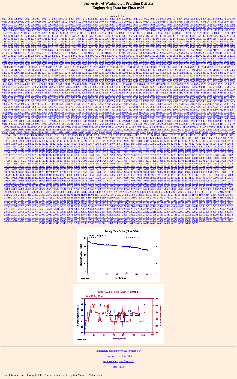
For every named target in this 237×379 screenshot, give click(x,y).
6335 (175, 87)
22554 (14, 209)
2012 (107, 50)
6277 (21, 87)
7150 (61, 98)
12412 (104, 141)
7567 (147, 104)
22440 (132, 206)
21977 (230, 200)
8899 (209, 121)
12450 (42, 143)
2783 (56, 55)
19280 (49, 177)
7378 (152, 101)
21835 (21, 200)
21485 (222, 194)
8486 (101, 121)
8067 (10, 112)
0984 (85, 30)
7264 (112, 101)
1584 (16, 44)
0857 (192, 27)
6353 (220, 87)
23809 (160, 220)
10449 (70, 129)
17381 (188, 160)
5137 (146, 67)
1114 (192, 30)
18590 (181, 169)
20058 (98, 183)
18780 (111, 172)
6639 (232, 89)
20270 (111, 186)
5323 (4, 78)
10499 (188, 129)
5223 (90, 72)
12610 (202, 146)
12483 (223, 143)
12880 (167, 158)
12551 (105, 146)
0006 (33, 18)
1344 (56, 38)
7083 (169, 95)
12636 (153, 149)
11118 (217, 135)
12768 (153, 155)
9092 (33, 123)
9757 (165, 126)
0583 (90, 24)
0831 (95, 27)
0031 (141, 18)
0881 (16, 30)
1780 (21, 50)
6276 (16, 87)
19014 (49, 175)
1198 (227, 33)
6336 (180, 87)
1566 (147, 41)
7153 (78, 98)
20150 (14, 186)
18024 (28, 166)
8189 (61, 115)
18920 (7, 175)
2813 (158, 55)
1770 (220, 47)
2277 (186, 53)
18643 (223, 169)
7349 (129, 101)
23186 (174, 214)
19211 (21, 177)
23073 (105, 214)
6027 (39, 84)
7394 (181, 101)
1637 (147, 44)
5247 (226, 72)
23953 (70, 223)
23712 (77, 220)
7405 (203, 101)
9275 (124, 123)
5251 (16, 75)
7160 (118, 98)
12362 (56, 138)
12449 (35, 143)
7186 (186, 98)
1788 (67, 50)
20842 (84, 192)
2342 (226, 53)
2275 (175, 53)
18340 (28, 169)
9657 (80, 126)
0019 (95, 18)
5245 (215, 72)
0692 (10, 27)
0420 (124, 21)
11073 (232, 132)
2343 (232, 53)
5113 (21, 67)
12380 (174, 138)
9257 (90, 123)
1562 (124, 41)
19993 (21, 183)
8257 (33, 118)
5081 (90, 64)
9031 (16, 123)
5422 (67, 81)
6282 (50, 87)
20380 (216, 186)
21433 (167, 194)
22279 (63, 206)
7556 (112, 104)
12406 (63, 141)
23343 (14, 217)
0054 (203, 18)
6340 (203, 87)
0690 (232, 24)
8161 (175, 112)
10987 (19, 132)
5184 (141, 70)
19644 (77, 180)
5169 (56, 70)
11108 (177, 135)
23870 (209, 220)
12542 (70, 146)
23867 (202, 220)
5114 (27, 67)
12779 (209, 155)
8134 (112, 112)
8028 (198, 109)
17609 (111, 163)
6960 (50, 95)
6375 (44, 89)
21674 (118, 197)
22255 (21, 206)
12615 (7, 149)
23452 (98, 217)
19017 (56, 175)
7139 (38, 98)
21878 (98, 200)
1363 (107, 38)
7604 (39, 106)
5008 (175, 58)
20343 (174, 186)
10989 (33, 132)
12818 (70, 158)
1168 (177, 33)
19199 (14, 177)
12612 (216, 146)
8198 (95, 115)
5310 (175, 75)
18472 (132, 169)
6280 (39, 87)
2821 (203, 55)
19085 (139, 175)
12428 (188, 141)
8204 (124, 115)
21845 (49, 200)
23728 (84, 220)
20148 (7, 186)
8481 (78, 121)
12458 (98, 143)
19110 (167, 175)
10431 (230, 126)
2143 (112, 50)
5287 (90, 75)
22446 (139, 206)
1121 (231, 30)
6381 (50, 89)
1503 (203, 38)
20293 (139, 186)
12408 (77, 141)
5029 (56, 61)
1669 (169, 44)
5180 (118, 70)
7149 (55, 98)
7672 (215, 106)
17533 (63, 163)
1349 (84, 38)
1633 (129, 44)
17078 (28, 160)
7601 (27, 106)
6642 (16, 92)
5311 (181, 75)
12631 (118, 149)
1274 (84, 36)
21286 (63, 194)
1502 (198, 38)
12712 (160, 152)
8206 (135, 115)
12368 (97, 138)
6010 (203, 81)
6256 (4, 87)
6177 (152, 84)
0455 (169, 21)
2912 (232, 55)
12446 (14, 143)
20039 (56, 183)
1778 (10, 50)
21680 (132, 197)
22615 (63, 209)
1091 (164, 30)
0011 (56, 18)
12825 (118, 158)
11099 (116, 135)
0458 (186, 21)
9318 (226, 123)
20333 (160, 186)
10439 (42, 129)
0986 (90, 30)
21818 (222, 197)
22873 (132, 211)
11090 (61, 135)
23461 (111, 217)
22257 (28, 206)
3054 (39, 58)
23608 (35, 220)
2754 (39, 55)
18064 (63, 166)
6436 (118, 89)
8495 (112, 121)
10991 (46, 132)
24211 (105, 223)
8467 (39, 121)
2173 (44, 53)
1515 (21, 41)
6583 (169, 89)
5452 (164, 81)
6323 (152, 87)
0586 (95, 24)
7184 (175, 98)
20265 (105, 186)
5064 (232, 61)
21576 (84, 197)
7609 (61, 106)
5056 (192, 61)
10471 (132, 129)
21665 (105, 197)
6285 (67, 87)
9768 (216, 126)
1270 (61, 36)
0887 (33, 30)
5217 (61, 72)
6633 (203, 89)
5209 (16, 72)
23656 (56, 220)
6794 (124, 92)
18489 (139, 169)
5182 (129, 70)
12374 (139, 138)
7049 (95, 95)
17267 (111, 160)
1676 (203, 44)
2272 (158, 53)
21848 (56, 200)
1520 (50, 41)
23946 (63, 223)
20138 (222, 183)
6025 (27, 84)
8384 (141, 118)
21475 (209, 194)
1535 (101, 41)
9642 (46, 126)
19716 (105, 180)
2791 (101, 55)
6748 (55, 92)
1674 (198, 44)
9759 (176, 126)
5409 (226, 78)
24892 (188, 223)
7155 (90, 98)
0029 (129, 18)
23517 (181, 217)
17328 (153, 160)
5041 (124, 61)
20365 (202, 186)
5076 (61, 64)
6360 (27, 89)
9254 (78, 123)
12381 (181, 138)
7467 (33, 104)
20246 (91, 186)
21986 (14, 203)
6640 (4, 92)
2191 (124, 53)
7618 (101, 106)
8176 (10, 115)
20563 (98, 189)
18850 (181, 172)
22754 (230, 209)
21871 (84, 200)
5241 (192, 72)
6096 (78, 84)
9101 (61, 123)
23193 (181, 214)
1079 (130, 30)
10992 (53, 132)
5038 (107, 61)
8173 (226, 112)
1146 (54, 33)
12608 (188, 146)
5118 (44, 67)
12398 (28, 141)
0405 (90, 21)
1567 (152, 41)
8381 (124, 118)
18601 (195, 169)
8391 (158, 118)
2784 (61, 55)
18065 (70, 166)
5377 (101, 78)
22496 (188, 206)
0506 (220, 21)
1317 (175, 36)
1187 (210, 33)
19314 (77, 177)
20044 (77, 183)
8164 (192, 112)
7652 (163, 106)
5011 (192, 58)
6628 (175, 89)
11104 (150, 135)
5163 (21, 70)
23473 (118, 217)
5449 (147, 81)
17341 (167, 160)
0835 (118, 27)
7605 (44, 106)
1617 (61, 44)
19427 (181, 177)
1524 (73, 41)
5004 (152, 58)
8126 (90, 112)
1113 (187, 30)
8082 (27, 112)
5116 (38, 67)
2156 (186, 50)
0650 (198, 24)
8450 (10, 121)
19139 (195, 175)
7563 (135, 104)
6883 (180, 92)
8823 (180, 121)
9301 (169, 123)
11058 (198, 132)
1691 (44, 47)
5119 (49, 67)
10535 (195, 129)
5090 (141, 64)
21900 (139, 200)
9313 (215, 123)
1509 (220, 38)
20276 (125, 186)
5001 (135, 58)
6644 (27, 92)
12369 (104, 138)
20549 (84, 189)
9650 (63, 126)
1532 (90, 41)
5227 (112, 72)
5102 (198, 64)
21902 (146, 200)
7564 (141, 104)
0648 (186, 24)
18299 (209, 166)
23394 (49, 217)
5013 (203, 58)
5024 (27, 61)
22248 (14, 206)
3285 (101, 58)
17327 (146, 160)
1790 (78, 50)
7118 (21, 98)
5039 (112, 61)
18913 (230, 172)
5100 (186, 64)
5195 (198, 70)
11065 (218, 132)
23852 (181, 220)
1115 (198, 30)
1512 (4, 41)
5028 (50, 61)
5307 (158, 75)
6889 (209, 92)
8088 (44, 112)
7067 (118, 95)
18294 (202, 166)
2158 (198, 50)
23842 (167, 220)
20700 (35, 192)
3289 (124, 58)
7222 (39, 101)
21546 (70, 197)
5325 (16, 78)
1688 (33, 47)
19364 (132, 177)
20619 (181, 189)
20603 (160, 189)
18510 (146, 169)
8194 (78, 115)
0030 (135, 18)
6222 (186, 84)
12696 (105, 152)
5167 (44, 70)
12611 (209, 146)
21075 (202, 192)
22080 (77, 203)
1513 (10, 41)
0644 (169, 24)
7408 (209, 101)
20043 (70, 183)
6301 (90, 87)
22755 (7, 211)
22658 (98, 209)
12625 (77, 149)
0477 (198, 21)
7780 (39, 109)
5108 (232, 64)
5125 (84, 67)
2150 (152, 50)
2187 (101, 53)
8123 (78, 112)
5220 (72, 72)
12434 (222, 141)
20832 (70, 192)
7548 (90, 104)
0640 (146, 24)
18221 (167, 166)
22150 (125, 203)
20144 (229, 183)
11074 (6, 135)
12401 (42, 141)
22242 (229, 203)
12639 (174, 149)
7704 (27, 109)
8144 (141, 112)
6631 (192, 89)
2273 (164, 53)
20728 (56, 192)
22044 (42, 203)
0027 (118, 18)
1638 (152, 44)
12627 (91, 149)
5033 (78, 61)
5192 (181, 70)
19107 (160, 175)
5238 (175, 72)
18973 (28, 175)
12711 (153, 152)
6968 (67, 95)
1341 (44, 38)
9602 (12, 126)
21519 (42, 197)
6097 (84, 84)
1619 (73, 44)
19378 (139, 177)
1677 (209, 44)
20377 (209, 186)
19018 (63, 175)
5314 (186, 75)
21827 (7, 200)
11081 (20, 135)
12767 (146, 155)
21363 (118, 194)
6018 (220, 81)
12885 (202, 158)
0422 (135, 21)
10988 (26, 132)
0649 (192, 24)
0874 (215, 27)
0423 (141, 21)
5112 (16, 67)
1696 (73, 47)
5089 (135, 64)
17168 (63, 160)
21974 (223, 200)
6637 (220, 89)
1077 (119, 30)
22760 (21, 211)
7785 (44, 109)
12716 (174, 152)
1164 (154, 33)
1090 (159, 30)
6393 (78, 89)
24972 (195, 223)
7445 (16, 104)
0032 (146, 18)
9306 (198, 123)
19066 (111, 175)
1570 (169, 41)
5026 (39, 61)
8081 (21, 112)
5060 (209, 61)
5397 (186, 78)
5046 (141, 61)
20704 (42, 192)
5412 (10, 81)
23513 (174, 217)
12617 (21, 149)
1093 (176, 30)
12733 (14, 155)
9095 (44, 123)
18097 (105, 166)
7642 (141, 106)
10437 (35, 129)
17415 (209, 160)
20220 (63, 186)
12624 (70, 149)
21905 (153, 200)
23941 (42, 223)
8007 (169, 109)
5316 (198, 75)
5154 (203, 67)
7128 (27, 98)
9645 (51, 126)
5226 (107, 72)
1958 (101, 50)
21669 (111, 197)
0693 (16, 27)
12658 (77, 152)
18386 (70, 169)
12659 (84, 152)
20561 (91, 189)
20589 (132, 189)
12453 (63, 143)
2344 (4, 55)
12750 (91, 155)
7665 (192, 106)
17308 (132, 160)
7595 (226, 104)
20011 (49, 183)
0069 (56, 21)
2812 (152, 55)
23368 (35, 217)
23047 (42, 214)
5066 (10, 64)
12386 (215, 138)
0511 (16, 24)
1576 (203, 41)
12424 (174, 141)
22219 (209, 203)
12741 (42, 155)
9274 (118, 123)
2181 (84, 53)
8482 (84, 121)
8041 (209, 109)
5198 (215, 70)
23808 (153, 220)
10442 (49, 129)
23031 (28, 214)
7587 (203, 104)
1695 (67, 47)
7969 (147, 109)
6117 (129, 84)
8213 (175, 115)
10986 (12, 132)
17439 (14, 163)
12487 (14, 146)
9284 (129, 123)
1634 (135, 44)
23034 (35, 214)
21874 (91, 200)
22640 (77, 209)
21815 (216, 197)
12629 (105, 149)
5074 (50, 64)
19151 (209, 175)
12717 (181, 152)
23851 (174, 220)
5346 (90, 78)
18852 (188, 172)
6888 (203, 92)
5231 (135, 72)
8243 (232, 115)
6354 (226, 87)
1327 (220, 36)
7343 (118, 101)
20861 (91, 192)
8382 (129, 118)
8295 (61, 118)
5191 (175, 70)
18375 (63, 169)
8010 (181, 109)
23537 (202, 217)
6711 (33, 92)
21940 (188, 200)
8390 (152, 118)
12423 (167, 141)
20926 (126, 192)
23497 (160, 217)
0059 (232, 18)
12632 (125, 149)
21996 (21, 203)
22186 (167, 203)
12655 (56, 152)
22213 (195, 203)
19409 (167, 177)
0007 (39, 18)
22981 (230, 211)
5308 (164, 75)
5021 (16, 61)
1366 (124, 38)
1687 (27, 47)
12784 (14, 158)
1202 (16, 36)
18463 (125, 169)
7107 (10, 98)
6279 (33, 87)
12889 (223, 158)
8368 (84, 118)
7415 (220, 101)
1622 (84, 44)
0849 (152, 27)
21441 (181, 194)
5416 (33, 81)
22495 (181, 206)
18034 (42, 166)
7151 (67, 98)
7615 (95, 106)
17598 (105, 163)
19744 (125, 180)
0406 (95, 21)
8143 (135, 112)
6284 (61, 87)
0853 (169, 27)
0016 (84, 18)
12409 (84, 141)
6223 (192, 84)
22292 (77, 206)
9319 (232, 123)
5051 (169, 61)
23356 (21, 217)
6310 (141, 87)
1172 (199, 33)
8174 (232, 112)
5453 (169, 81)
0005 (27, 18)
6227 (214, 84)
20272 (118, 186)
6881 (169, 92)
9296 (158, 123)
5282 (67, 75)
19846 (174, 180)
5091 (147, 64)
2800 (147, 55)
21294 (77, 194)
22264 (35, 206)
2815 (169, 55)
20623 (195, 189)
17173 (70, 160)
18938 (21, 175)
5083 (101, 64)
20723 (49, 192)
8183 (39, 115)
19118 (174, 175)
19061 (91, 175)
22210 (188, 203)
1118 (214, 30)
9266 (112, 123)
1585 (21, 44)
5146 (197, 67)
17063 (14, 160)
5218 (67, 72)
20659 (7, 192)
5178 (107, 70)
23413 (63, 217)
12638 (167, 149)
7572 (164, 104)
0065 (33, 21)
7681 (226, 106)
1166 (166, 33)
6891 (215, 92)
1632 (124, 44)
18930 (14, 175)
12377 (153, 138)
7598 (10, 106)
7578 (181, 104)
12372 (125, 138)
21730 (146, 197)
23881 (216, 220)
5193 (186, 70)
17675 (132, 163)
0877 (232, 27)
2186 (95, 53)
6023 (16, 84)
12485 (7, 146)
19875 (188, 180)
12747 (70, 155)
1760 (164, 47)
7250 (50, 101)
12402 (49, 141)
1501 (192, 38)
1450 (158, 38)
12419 (146, 141)
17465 (21, 163)
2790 (95, 55)
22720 (153, 209)
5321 (226, 75)
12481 (209, 143)
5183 (135, 70)
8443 (226, 118)
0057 (220, 18)
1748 (95, 47)
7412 (215, 101)
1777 (4, 50)
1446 (141, 38)
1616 (56, 44)
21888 (118, 200)
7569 (158, 104)
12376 (146, 138)
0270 (67, 21)
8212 (169, 115)
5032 (73, 61)
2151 (158, 50)
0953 (68, 30)
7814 (61, 109)
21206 (21, 194)
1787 (61, 50)
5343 (78, 78)
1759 (158, 47)
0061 (10, 21)
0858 (198, 27)
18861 (195, 172)
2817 (181, 55)
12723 (195, 152)
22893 (139, 211)
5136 (140, 67)
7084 (175, 95)
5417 (39, 81)
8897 (198, 121)
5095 (169, 64)
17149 (49, 160)
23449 (91, 217)
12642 (195, 149)
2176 (61, 53)
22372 (98, 206)
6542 (164, 89)
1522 (61, 41)
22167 (139, 203)
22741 (202, 209)
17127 (42, 160)
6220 (180, 84)
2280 (203, 53)
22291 (70, 206)
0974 (73, 30)
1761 (169, 47)
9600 (6, 126)
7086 (186, 95)
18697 (35, 172)
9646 (57, 126)
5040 (118, 61)
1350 (90, 38)
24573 (153, 223)
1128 (37, 33)
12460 (111, 143)
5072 (39, 64)
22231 (216, 203)
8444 (232, 118)
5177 (101, 70)
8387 (147, 118)
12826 (125, 158)
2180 (78, 53)
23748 (97, 220)
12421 (160, 141)
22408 (111, 206)
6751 (72, 92)
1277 (101, 36)
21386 (139, 194)
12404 (56, 141)
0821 (50, 27)
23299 (216, 214)
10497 (181, 129)
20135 (202, 183)
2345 (10, 55)
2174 (50, 53)
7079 (147, 95)
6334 (169, 87)
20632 (216, 189)
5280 (56, 75)
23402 (56, 217)
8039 (203, 109)
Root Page (118, 366)
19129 (188, 175)
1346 (67, 38)
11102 (136, 135)
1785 (50, 50)
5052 (175, 61)
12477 (181, 143)
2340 (215, 53)
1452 (169, 38)
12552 (111, 146)
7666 (198, 106)
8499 (129, 121)
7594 (220, 104)
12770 (167, 155)
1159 (126, 33)
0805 (27, 27)
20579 (118, 189)
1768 (209, 47)
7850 (95, 109)
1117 (209, 30)
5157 (220, 67)
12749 (84, 155)
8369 (90, 118)
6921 (27, 95)
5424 (78, 81)
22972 (216, 211)
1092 (170, 30)
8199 (101, 115)
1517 (33, 41)
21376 (125, 194)
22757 (14, 211)
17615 (118, 163)
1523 (67, 41)
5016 (220, 58)
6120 (141, 84)
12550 (98, 146)
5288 (95, 75)
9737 (125, 126)
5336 (73, 78)
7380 (158, 101)
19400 (153, 177)
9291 (141, 123)
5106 (220, 64)
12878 (153, 158)
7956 (135, 109)
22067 (70, 203)
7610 (67, 106)
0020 (101, 18)
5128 (101, 67)
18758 (84, 172)
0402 (78, 21)
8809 (169, 121)
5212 (33, 72)
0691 (4, 27)
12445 (7, 143)
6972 (78, 95)
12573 (132, 146)
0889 (45, 30)
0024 (107, 18)
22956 (188, 211)
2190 (118, 53)
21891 (132, 200)
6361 (33, 89)
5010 (186, 58)
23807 (146, 220)
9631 (23, 126)
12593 (153, 146)
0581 (78, 24)
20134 (195, 183)
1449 (152, 38)
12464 (132, 143)
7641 (135, 106)
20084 (125, 183)
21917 (167, 200)
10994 (60, 132)
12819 (77, 158)
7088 (192, 95)
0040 (175, 18)
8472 (50, 121)
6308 (129, 87)
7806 (56, 109)
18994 (35, 175)
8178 (16, 115)
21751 (153, 197)
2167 (10, 53)
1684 (10, 47)
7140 (44, 98)
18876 (216, 172)
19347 (111, 177)
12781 (223, 155)
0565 (38, 24)
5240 (186, 72)
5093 (158, 64)
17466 (28, 163)
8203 (118, 115)
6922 (33, 95)
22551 (7, 209)
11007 (109, 132)
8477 (67, 121)
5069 (27, 64)
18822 (160, 172)
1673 (192, 44)
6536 (152, 89)
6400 (101, 89)
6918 (10, 95)
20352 (181, 186)
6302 (95, 87)
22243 (7, 206)
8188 (56, 115)
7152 (72, 98)
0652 (209, 24)
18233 (174, 166)
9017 (232, 121)
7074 (129, 95)
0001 (4, 18)
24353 (118, 223)
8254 (27, 118)
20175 (35, 186)
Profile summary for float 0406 (118, 361)
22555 (21, 209)
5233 (146, 72)
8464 (33, 121)
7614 (90, 106)
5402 (215, 78)
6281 (44, 87)
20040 (63, 183)
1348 (78, 38)
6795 (129, 92)
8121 (72, 112)
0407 (101, 21)
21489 (7, 197)
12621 (49, 149)
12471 (146, 143)
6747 (50, 92)
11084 (34, 135)
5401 (209, 78)
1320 (186, 36)
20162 (21, 186)
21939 (181, 200)
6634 (209, 89)
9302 (175, 123)
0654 (215, 24)
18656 (7, 172)
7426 (4, 104)
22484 (174, 206)
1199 (233, 33)
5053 (181, 61)
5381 (118, 78)
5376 (95, 78)
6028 (44, 84)
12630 (111, 149)
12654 (49, 152)
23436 (84, 217)
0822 (56, 27)
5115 (33, 67)
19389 (146, 177)
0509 (4, 24)
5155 (209, 67)
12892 (230, 158)
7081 (158, 95)
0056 (215, 18)
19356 (118, 177)
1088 (147, 30)
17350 (174, 160)
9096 (50, 123)
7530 (61, 104)
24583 (160, 223)
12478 (188, 143)
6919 (16, 95)
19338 (97, 177)
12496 (35, 146)
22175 (153, 203)
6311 (146, 87)
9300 (164, 123)
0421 (129, 21)
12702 (125, 152)
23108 (139, 214)
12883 (188, 158)
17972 (230, 163)
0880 (11, 30)
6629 (181, 89)
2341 (220, 53)
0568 (55, 24)
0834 (112, 27)
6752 (78, 92)
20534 (63, 189)
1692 (50, 47)
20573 (111, 189)
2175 (56, 53)
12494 (28, 146)
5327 (27, 78)
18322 (14, 169)
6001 (181, 81)
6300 (84, 87)
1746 (84, 47)
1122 (3, 33)
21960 (202, 200)
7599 (16, 106)
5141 (169, 67)
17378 (181, 160)
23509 (167, 217)
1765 (192, 47)
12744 (56, 155)
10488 (153, 129)
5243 (203, 72)
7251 (56, 101)
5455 (175, 81)
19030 (70, 175)
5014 (209, 58)
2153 (169, 50)
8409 (209, 118)
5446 (129, 81)
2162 (215, 50)
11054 (177, 132)
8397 (186, 118)
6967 (61, 95)
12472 (153, 143)
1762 (175, 47)
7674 (220, 106)
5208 (10, 72)
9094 (39, 123)
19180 (229, 175)
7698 (10, 109)
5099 (181, 64)
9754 (154, 126)
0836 (124, 27)
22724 (167, 209)
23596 (14, 220)
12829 (146, 158)
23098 (125, 214)
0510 (10, 24)
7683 (232, 106)
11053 (170, 132)
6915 (226, 92)
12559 (125, 146)
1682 (232, 44)
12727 (216, 152)
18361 (42, 169)
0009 (44, 18)
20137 (216, 183)
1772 (226, 47)
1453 (175, 38)
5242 (198, 72)
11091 (68, 135)
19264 (42, 177)
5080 (84, 64)
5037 (101, 61)
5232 (141, 72)
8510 (141, 121)
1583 (10, 44)
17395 (202, 160)
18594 (188, 169)
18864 (209, 172)
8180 (27, 115)
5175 (90, 70)
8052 (220, 109)
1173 (205, 33)
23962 (77, 223)
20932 (132, 192)
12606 (174, 146)
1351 (95, 38)
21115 (216, 192)
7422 (226, 101)
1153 (93, 33)
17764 (160, 163)
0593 (118, 24)
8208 (147, 115)
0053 (198, 18)
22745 (216, 209)
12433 (216, 141)
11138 (14, 138)
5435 (112, 81)
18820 (146, 172)
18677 (21, 172)
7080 (152, 95)
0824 (67, 27)
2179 (73, 53)
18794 (118, 172)
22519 (216, 206)
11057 (191, 132)
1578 (215, 41)
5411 (4, 81)
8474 (56, 121)
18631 (216, 169)
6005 (192, 81)
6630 (186, 89)
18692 (28, 172)
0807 (33, 27)
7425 (232, 101)
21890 (125, 200)
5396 (181, 78)
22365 (91, 206)
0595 (129, 24)
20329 (153, 186)
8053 (226, 109)
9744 (131, 126)
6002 (186, 81)
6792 (112, 92)
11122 (230, 135)
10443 (56, 129)
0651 (203, 24)
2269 (141, 53)
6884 (186, 92)
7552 (101, 104)
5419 (50, 81)
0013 (67, 18)
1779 (16, 50)
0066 (39, 21)
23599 (28, 220)
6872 (141, 92)
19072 (125, 175)
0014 (72, 18)
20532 (56, 189)
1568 (158, 41)
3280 (73, 58)
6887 (198, 92)
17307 (125, 160)
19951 (216, 180)
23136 (153, 214)
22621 (70, 209)
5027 (44, 61)
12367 (90, 138)
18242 (181, 166)
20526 (35, 189)
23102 (132, 214)
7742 (33, 109)
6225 (203, 84)
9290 (135, 123)
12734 (21, 155)
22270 (42, 206)
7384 (169, 101)
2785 (67, 55)
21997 (28, 203)
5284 (78, 75)
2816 (175, 55)
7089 (198, 95)
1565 (141, 41)
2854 (215, 55)
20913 (112, 192)
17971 (223, 163)
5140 (163, 67)
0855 (181, 27)
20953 (139, 192)
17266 (105, 160)
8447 (4, 121)
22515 (209, 206)
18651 (230, 169)
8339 (78, 118)
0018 (90, 18)
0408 (107, 21)
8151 (163, 112)
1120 (225, 30)
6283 (56, 87)
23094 (118, 214)
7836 (73, 109)
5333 (61, 78)
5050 (164, 61)
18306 (216, 166)
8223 (209, 115)
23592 (7, 220)
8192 (67, 115)
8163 (186, 112)
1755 (135, 47)
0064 (27, 21)
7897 (112, 109)
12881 (174, 158)
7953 (129, 109)
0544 (21, 24)
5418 (44, 81)
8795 (163, 121)
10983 (223, 129)
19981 (14, 183)
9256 (84, 123)
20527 (42, 189)
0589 (101, 24)
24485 (132, 223)
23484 (139, 217)
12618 (28, 149)
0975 (79, 30)
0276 (72, 21)
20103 (146, 183)
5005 (158, 58)
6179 (158, 84)
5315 (192, 75)
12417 (132, 141)
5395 (175, 78)
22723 (160, 209)
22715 (146, 209)
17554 (91, 163)
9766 (210, 126)
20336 (167, 186)
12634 (139, 149)
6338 (192, 87)
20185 (42, 186)
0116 (61, 21)
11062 (205, 132)
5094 (164, 64)
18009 (7, 166)
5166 (39, 70)
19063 (98, 175)
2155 (181, 50)
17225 (91, 160)
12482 (216, 143)
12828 (139, 158)
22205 (181, 203)
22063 (63, 203)
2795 (118, 55)
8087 (39, 112)
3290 (129, 58)
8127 (95, 112)
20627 (202, 189)
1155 (104, 33)
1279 (112, 36)
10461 (105, 129)
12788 (42, 158)
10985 (5, 132)
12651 (28, 152)
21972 (216, 200)
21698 (139, 197)
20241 (84, 186)
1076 (113, 30)
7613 (84, 106)
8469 (44, 121)
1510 (226, 38)
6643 (21, 92)
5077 (67, 64)
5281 (61, 75)
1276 (95, 36)
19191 (7, 177)
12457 (91, 143)
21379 (132, 194)
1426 (135, 38)
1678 (215, 44)
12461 (118, 143)
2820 (198, 55)
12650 (21, 152)
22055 (49, 203)
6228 (220, 84)
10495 (174, 129)
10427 (223, 126)
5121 (61, 67)
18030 (35, 166)
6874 (152, 92)
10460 (98, 129)
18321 (7, 169)
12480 (202, 143)
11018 (143, 132)
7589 (209, 104)
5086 (118, 64)
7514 (50, 104)
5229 (124, 72)
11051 (164, 132)
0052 (192, 18)
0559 (27, 24)
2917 (27, 58)
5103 (203, 64)
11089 (54, 135)
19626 (63, 180)
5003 (147, 58)
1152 (87, 33)
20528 (49, 189)
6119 (135, 84)
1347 (73, 38)
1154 (98, 33)
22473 (153, 206)
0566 (44, 24)
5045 (135, 61)
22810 (77, 211)
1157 (115, 33)
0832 (101, 27)
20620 (188, 189)
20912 (105, 192)
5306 (152, 75)
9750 (142, 126)
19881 (202, 180)
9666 (103, 126)
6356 (4, 89)
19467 (209, 177)
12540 (56, 146)
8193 (73, 115)
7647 (146, 106)
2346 (16, 55)
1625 (101, 44)
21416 (153, 194)
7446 (21, 104)
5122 (66, 67)
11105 (157, 135)
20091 (132, 183)
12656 (63, 152)
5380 (112, 78)
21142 (7, 194)
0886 (28, 30)
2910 (220, 55)
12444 (229, 141)
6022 (10, 84)
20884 (98, 192)
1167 (171, 33)
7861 (107, 109)
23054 (63, 214)
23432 (77, 217)
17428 (223, 160)
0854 (175, 27)
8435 (220, 118)
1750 (107, 47)
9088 (21, 123)
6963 (56, 95)
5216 (55, 72)
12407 (70, 141)
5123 (72, 67)
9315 (220, 123)
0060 (4, 21)
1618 (67, 44)
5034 (84, 61)
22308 (84, 206)
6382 (56, 89)
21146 (14, 194)
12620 (42, 149)
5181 (124, 70)
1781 (27, 50)
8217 (198, 115)
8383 (135, 118)
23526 (188, 217)
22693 (125, 209)
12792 (63, 158)
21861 (70, 200)
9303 (181, 123)
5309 (169, 75)
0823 (61, 27)
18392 (84, 169)
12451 (49, 143)
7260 (90, 101)
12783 (7, 158)
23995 (98, 223)
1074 (102, 30)
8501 (135, 121)
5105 (215, 64)
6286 (73, 87)
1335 (10, 38)
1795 (95, 50)
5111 (10, 67)
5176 (95, 70)
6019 (226, 81)
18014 (21, 166)
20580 (125, 189)
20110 (167, 183)
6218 (169, 84)
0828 (78, 27)
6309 (135, 87)
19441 (188, 177)
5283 (73, 75)
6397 (95, 89)
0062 (16, 21)
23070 (91, 214)
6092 (56, 84)
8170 (215, 112)
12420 (153, 141)
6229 (226, 84)
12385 (208, 138)
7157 (101, 98)
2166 (4, 53)
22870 (125, 211)
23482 (132, 217)
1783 (39, 50)
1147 (59, 33)
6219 (175, 84)
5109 (5, 67)
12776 (195, 155)
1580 (226, 41)
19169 (216, 175)
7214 (4, 101)
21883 (111, 200)
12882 (181, 158)
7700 (21, 109)
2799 (141, 55)
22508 (202, 206)
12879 (160, 158)
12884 (195, 158)
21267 (42, 194)
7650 (158, 106)
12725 (209, 152)
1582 (4, 44)
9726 (120, 126)
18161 (146, 166)
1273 (78, 36)
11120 (224, 135)
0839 (135, 27)
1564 (135, 41)
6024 (22, 84)
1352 (101, 38)
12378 (160, 138)
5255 (33, 75)
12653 (42, 152)
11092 (75, 135)
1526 (84, 41)
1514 (16, 41)
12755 (118, 155)
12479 (195, 143)
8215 (186, 115)
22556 (28, 209)
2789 (90, 55)
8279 (44, 118)
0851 (158, 27)
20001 (35, 183)
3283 (90, 58)
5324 (10, 78)
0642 (158, 24)
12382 (188, 138)
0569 (61, 24)
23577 (230, 217)
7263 (107, 101)
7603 (33, 106)
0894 (56, 30)
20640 (223, 189)
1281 (124, 36)
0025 (112, 18)
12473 (160, 143)
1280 (118, 36)
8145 (146, 112)
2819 (192, 55)
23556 (216, 217)
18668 (14, 172)
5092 (152, 64)
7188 (198, 98)
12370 (111, 138)
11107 (170, 135)
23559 (223, 217)
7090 (203, 95)
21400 (146, 194)
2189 (112, 53)
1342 (50, 38)
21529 (56, 197)
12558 (118, 146)
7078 (141, 95)
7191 (215, 98)
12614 (229, 146)
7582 (186, 104)
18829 (174, 172)
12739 (35, 155)
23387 (42, 217)
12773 (174, 155)
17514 (56, 163)
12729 (229, 152)
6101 (101, 84)
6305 (112, 87)
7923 (118, 109)
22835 (98, 211)
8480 (73, 121)
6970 (73, 95)
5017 (226, 58)
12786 (28, 158)
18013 (14, 166)
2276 (181, 53)
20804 (63, 192)
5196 (203, 70)
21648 (91, 197)
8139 (124, 112)
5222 (84, 72)
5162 (16, 70)
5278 (44, 75)
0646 (180, 24)
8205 (129, 115)
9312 (209, 123)
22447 (146, 206)
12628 (98, 149)
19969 (223, 180)
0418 (112, 21)
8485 (95, 121)
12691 (98, 152)
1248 (50, 36)
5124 (78, 67)
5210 (21, 72)
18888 (223, 172)
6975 (84, 95)
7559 (129, 104)
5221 (78, 72)
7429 (10, 104)
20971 (160, 192)
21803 (188, 197)
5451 (158, 81)
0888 (39, 30)
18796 (125, 172)
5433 (101, 81)
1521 (56, 41)
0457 (180, 21)
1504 (209, 38)
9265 (107, 123)
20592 (139, 189)
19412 (174, 177)
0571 (72, 24)
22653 (91, 209)
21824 (229, 197)
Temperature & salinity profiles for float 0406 (118, 350)
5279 (50, 75)
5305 (147, 75)
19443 (195, 177)
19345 (104, 177)
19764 (146, 180)
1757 (147, 47)
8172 (220, 112)
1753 (124, 47)
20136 (209, 183)
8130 (107, 112)
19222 (35, 177)
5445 (124, 81)
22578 (42, 209)
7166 (141, 98)
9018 (4, 123)
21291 (70, 194)
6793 (118, 92)
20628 (209, 189)
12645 (216, 149)
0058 (226, 18)
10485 (146, 129)
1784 (44, 50)
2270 (147, 53)
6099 (96, 84)
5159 (231, 67)
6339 (198, 87)
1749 (101, 47)
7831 (67, 109)
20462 (230, 186)
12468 (139, 143)
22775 (42, 211)
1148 (65, 33)
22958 (195, 211)
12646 (223, 149)
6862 (135, 92)
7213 (232, 98)
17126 (35, 160)
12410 (91, 141)
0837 (129, 27)
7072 (124, 95)
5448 (141, 81)
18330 (21, 169)
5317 (203, 75)
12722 (188, 152)
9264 (101, 123)
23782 (125, 220)
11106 (164, 135)
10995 (67, 132)
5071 (33, 64)
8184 (44, 115)
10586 (202, 129)
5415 (27, 81)
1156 (110, 33)
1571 (175, 41)
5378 (107, 78)
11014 (129, 132)
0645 (175, 24)
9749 (137, 126)
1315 (164, 36)
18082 (91, 166)
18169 (153, 166)
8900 (215, 121)
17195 (84, 160)
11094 (89, 135)
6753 (84, 92)
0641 (152, 24)
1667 (158, 44)
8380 (118, 118)
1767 (203, 47)
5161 (10, 70)
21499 (21, 197)
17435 (7, 163)
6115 (124, 84)
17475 (35, 163)
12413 (111, 141)
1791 (84, 50)
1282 (129, 36)
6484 (129, 89)
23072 (98, 214)
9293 (147, 123)
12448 (28, 143)
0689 (226, 24)
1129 (43, 33)
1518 (39, 41)
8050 (215, 109)
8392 (164, 118)
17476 (42, 163)
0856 (186, 27)
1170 (188, 33)
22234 (222, 203)
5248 (232, 72)
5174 (84, 70)
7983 (152, 109)
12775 (188, 155)
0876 (226, 27)
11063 (212, 132)
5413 (16, 81)
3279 (67, 58)
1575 (198, 41)
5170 (61, 70)
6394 (84, 89)
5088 (129, 64)
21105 (209, 192)
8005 (164, 109)
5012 (198, 58)
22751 (223, 209)
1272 (73, 36)
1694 (61, 47)
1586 (27, 44)
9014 (226, 121)
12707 (132, 152)
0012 (61, 18)
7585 (192, 104)
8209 (152, 115)
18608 (202, 169)
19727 (118, 180)
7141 (50, 98)
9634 (34, 126)
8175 (4, 115)
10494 (167, 129)
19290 (56, 177)
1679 (220, 44)
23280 (202, 214)
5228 (118, 72)
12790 (49, 158)
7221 (33, 101)
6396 (90, 89)
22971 (209, 211)
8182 (33, 115)
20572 (105, 189)
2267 (129, 53)
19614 (49, 180)
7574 (169, 104)
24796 (181, 223)
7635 (129, 106)
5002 (141, 58)
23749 (104, 220)
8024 (192, 109)
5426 (90, 81)
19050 (84, 175)
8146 (152, 112)
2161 (209, 50)
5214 (44, 72)
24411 (125, 223)
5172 (73, 70)
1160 (132, 33)
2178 (67, 53)
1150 (76, 33)
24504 (139, 223)
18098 (111, 166)
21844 (42, 200)
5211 (27, 72)
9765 (205, 126)
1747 (90, 47)
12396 (21, 141)
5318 (209, 75)
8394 (175, 118)
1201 (10, 36)
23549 (209, 217)
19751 (139, 180)
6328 (158, 87)
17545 (77, 163)
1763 (181, 47)
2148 (141, 50)
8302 (67, 118)
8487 (107, 121)
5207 (4, 72)
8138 (118, 112)
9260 (95, 123)
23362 (28, 217)
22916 (153, 211)
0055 (209, 18)
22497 (195, 206)
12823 (105, 158)
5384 (129, 78)
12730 (7, 155)
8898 (203, 121)
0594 (124, 24)
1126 (26, 33)
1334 (4, 38)
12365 (76, 138)
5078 (73, 64)
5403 (220, 78)
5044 (129, 61)
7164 (129, 98)
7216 (16, 101)
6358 (16, 89)
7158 (107, 98)
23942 (49, 223)
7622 (118, 106)
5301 (124, 75)
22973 (223, 211)
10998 (88, 132)
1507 (215, 38)
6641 (10, 92)
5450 (152, 81)
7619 (107, 106)
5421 (61, 81)
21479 (216, 194)
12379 (167, 138)
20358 (195, 186)
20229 (77, 186)
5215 (50, 72)
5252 (21, 75)
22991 (14, 214)
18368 (49, 169)
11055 (184, 132)
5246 (220, 72)
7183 (169, 98)
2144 (118, 50)
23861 (195, 220)
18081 (84, 166)
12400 (35, 141)
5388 (147, 78)
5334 (67, 78)
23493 (153, 217)
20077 (118, 183)
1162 (143, 33)
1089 (153, 30)
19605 (42, 180)
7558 (124, 104)
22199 (174, 203)
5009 (181, 58)
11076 (13, 135)
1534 (95, 41)
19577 (14, 180)
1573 (186, 41)
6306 (118, 87)
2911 (226, 55)
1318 (181, 36)
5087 (124, 64)
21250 (35, 194)
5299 (112, 75)
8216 (192, 115)
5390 (158, 78)
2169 (21, 53)
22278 (56, 206)
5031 (67, 61)
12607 (181, 146)
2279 (198, 53)
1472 (181, 38)
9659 (86, 126)
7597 (4, 106)
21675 (125, 197)
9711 (114, 126)
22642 (84, 209)
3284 (95, 58)
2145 (124, 50)
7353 (141, 101)
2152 (164, 50)
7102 (232, 95)
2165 (232, 50)
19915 (209, 180)
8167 (209, 112)
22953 (181, 211)
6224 (197, 84)
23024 (21, 214)
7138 (33, 98)
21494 (14, 197)
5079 (78, 64)
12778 (202, 155)
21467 (202, 194)
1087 (141, 30)
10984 (230, 129)
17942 (216, 163)
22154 (132, 203)
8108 (56, 112)
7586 (198, 104)
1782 (33, 50)
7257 (78, 101)
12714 (167, 152)
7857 (101, 109)
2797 (129, 55)
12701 (118, 152)
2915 (16, 58)
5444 (118, 81)
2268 (135, 53)
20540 (70, 189)
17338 (160, 160)
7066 (112, 95)
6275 (10, 87)
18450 (111, 169)
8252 (16, 118)
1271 (67, 36)
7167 (146, 98)
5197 (209, 70)
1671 (181, 44)
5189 (164, 70)
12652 (35, 152)
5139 (157, 67)
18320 (229, 166)
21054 (195, 192)
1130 (48, 33)
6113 (118, 84)
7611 (73, 106)
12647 (230, 149)
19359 (125, 177)
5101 (192, 64)
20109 (160, 183)
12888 (216, 158)
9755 (159, 126)
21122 (222, 192)
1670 (175, 44)
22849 (111, 211)
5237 (169, 72)
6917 (4, 95)
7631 (124, 106)
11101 (130, 135)
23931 (229, 220)
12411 (98, 141)
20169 (28, 186)
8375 (107, 118)
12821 (91, 158)
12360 (42, 138)
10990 (39, 132)
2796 (124, 55)
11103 (143, 135)
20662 (14, 192)
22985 (7, 214)
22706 (139, 209)
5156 (214, 67)
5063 (226, 61)
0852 (164, 27)
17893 (188, 163)
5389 (152, 78)
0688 (220, 24)
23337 (7, 217)
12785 (21, 158)
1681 (226, 44)
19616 (56, 180)
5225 (101, 72)
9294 (152, 123)
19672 (84, 180)
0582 (84, 24)
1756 (141, 47)
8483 (90, 121)
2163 (220, 50)
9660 (91, 126)
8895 (192, 121)
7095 (215, 95)
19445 (202, 177)
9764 (199, 126)
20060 (105, 183)
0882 (22, 30)
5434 (107, 81)
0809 (39, 27)
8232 (220, 115)
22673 (105, 209)
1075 (107, 30)
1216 (44, 36)
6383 (61, 89)
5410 (232, 78)
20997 (181, 192)
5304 (141, 75)
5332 (56, 78)
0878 (5, 30)
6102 (107, 84)
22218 (202, 203)
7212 (226, 98)
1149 (71, 33)
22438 (125, 206)
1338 (27, 38)
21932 (174, 200)
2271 (152, 53)
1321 (192, 36)
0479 (209, 21)
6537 (158, 89)
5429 (95, 81)
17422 (216, 160)
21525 (49, 197)
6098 (90, 84)
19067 (118, 175)
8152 (169, 112)
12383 (195, 138)
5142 (174, 67)
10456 (84, 129)
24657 (167, 223)
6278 (27, 87)
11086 (48, 135)
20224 (70, 186)
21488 (229, 194)
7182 (163, 98)
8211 (164, 115)
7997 (158, 109)
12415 (118, 141)
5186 (147, 70)
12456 (84, 143)
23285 (209, 214)
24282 (111, 223)
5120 (55, 67)
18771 (105, 172)
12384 (201, 138)
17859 (174, 163)
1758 (152, 47)
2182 (90, 53)
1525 (78, 41)
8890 (186, 121)
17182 (77, 160)
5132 (118, 67)
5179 (112, 70)
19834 (160, 180)
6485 (135, 89)
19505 (216, 177)
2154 (175, 50)
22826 (84, 211)
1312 (147, 36)
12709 (146, 152)
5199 (220, 70)
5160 (4, 70)
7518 (56, 104)
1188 (216, 33)
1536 (107, 41)
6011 (209, 81)
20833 (77, 192)
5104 (209, 64)
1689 (39, 47)
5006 (164, 58)
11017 (136, 132)
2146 (129, 50)
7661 (180, 106)
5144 (186, 67)
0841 (147, 27)
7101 (226, 95)
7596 (232, 104)
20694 (28, 192)
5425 (84, 81)
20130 (181, 183)
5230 (129, 72)
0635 (141, 24)
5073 (44, 64)
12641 (188, 149)
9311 (203, 123)
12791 (56, 158)
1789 (73, 50)
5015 (215, 58)
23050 (56, 214)
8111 (61, 112)
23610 (42, 220)
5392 (169, 78)
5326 (21, 78)
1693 (56, 47)
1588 (39, 44)
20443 (223, 186)
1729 (78, 47)
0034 (158, 18)
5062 (220, 61)
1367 (129, 38)
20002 (42, 183)
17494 (49, 163)
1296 (141, 36)
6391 (67, 89)
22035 (35, 203)
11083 (27, 135)
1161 (138, 33)
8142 (129, 112)
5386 (141, 78)
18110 (125, 166)
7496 (44, 104)
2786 (73, 55)
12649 (14, 152)
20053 (84, 183)
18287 (195, 166)
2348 (27, 55)
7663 (186, 106)
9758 (171, 126)
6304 (107, 87)
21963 (209, 200)
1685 (16, 47)
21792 (181, 197)
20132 (188, 183)
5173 (78, 70)
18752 (77, 172)
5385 (135, 78)
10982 (216, 129)
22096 (105, 203)
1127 (31, 33)
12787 (35, 158)
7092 (209, 95)
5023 (21, 61)
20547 (77, 189)
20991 (174, 192)
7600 (21, 106)
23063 (77, 214)
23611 (49, 220)
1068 (96, 30)
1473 (186, 38)
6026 (33, 84)
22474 (160, 206)
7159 (112, 98)
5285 (84, 75)
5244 (209, 72)
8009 (175, 109)
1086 (136, 30)
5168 (50, 70)
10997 (81, 132)
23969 (84, 223)
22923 (160, 211)
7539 (67, 104)
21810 (202, 197)
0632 (135, 24)
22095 (98, 203)
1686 (21, 47)
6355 (232, 87)
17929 (209, 163)
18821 (153, 172)
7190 (209, 98)
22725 (174, 209)
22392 (105, 206)
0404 (84, 21)
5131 (112, 67)
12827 (132, 158)
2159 (203, 50)
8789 (158, 121)
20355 (188, 186)
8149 (158, 112)
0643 (163, 24)
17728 (153, 163)
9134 (73, 123)
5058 (203, 61)
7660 (175, 106)
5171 (67, 70)
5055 (186, 61)
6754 (90, 92)
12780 (216, 155)
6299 (78, 87)
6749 (61, 92)
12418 (139, 141)
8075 (16, 112)
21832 (14, 200)
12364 (69, 138)
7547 (84, 104)
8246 (4, 118)
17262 (98, 160)
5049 (158, 61)
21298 (84, 194)
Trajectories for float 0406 (118, 356)
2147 (135, 50)
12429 (195, 141)
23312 (223, 214)
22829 (91, 211)
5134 (129, 67)
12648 (7, 152)
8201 (112, 115)
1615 (50, 44)
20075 (111, 183)
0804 (21, 27)
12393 (7, 141)
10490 (160, 129)
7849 (90, 109)
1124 (15, 33)
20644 (230, 189)
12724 (202, 152)
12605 (167, 146)
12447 (21, 143)
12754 (111, 155)
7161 (124, 98)
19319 (84, 177)
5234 (152, 72)
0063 (21, 21)
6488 (147, 89)
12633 (132, 149)
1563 (129, 41)
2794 (112, 55)
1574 (192, 41)
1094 (181, 30)
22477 (167, 206)
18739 (70, 172)
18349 (35, 169)
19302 (70, 177)
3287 (112, 58)
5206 (232, 70)
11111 (190, 135)
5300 (118, 75)
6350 (209, 87)
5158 (226, 67)
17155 (56, 160)
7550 (95, 104)
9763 (193, 126)
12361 (49, 138)
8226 (215, 115)
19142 (202, 175)
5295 (101, 75)
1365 (118, 38)
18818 (139, 172)
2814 (164, 55)
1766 (198, 47)
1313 (152, 36)
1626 (107, 44)
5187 (152, 70)
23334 (230, 214)
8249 (10, 118)
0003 (16, 18)
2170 (27, 53)
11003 (102, 132)
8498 (124, 121)
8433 (215, 118)
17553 (84, 163)
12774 (181, 155)
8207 (141, 115)
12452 (56, 143)
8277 (39, 118)
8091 (50, 112)
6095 (73, 84)
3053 (33, 58)
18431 (105, 169)
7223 (44, 101)
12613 (222, 146)
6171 (146, 84)
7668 (203, 106)
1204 (27, 36)
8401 (192, 118)
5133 (123, 67)
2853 (209, 55)
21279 (49, 194)
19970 (230, 180)
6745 (38, 92)
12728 (222, 152)
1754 (129, 47)
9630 (17, 126)
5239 (180, 72)
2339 (209, 53)
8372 (95, 118)
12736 (28, 155)
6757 (107, 92)
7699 (16, 109)
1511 (232, 38)
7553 (107, 104)
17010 (7, 160)
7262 (101, 101)
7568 (152, 104)
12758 (132, 155)
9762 (188, 126)
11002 (95, 132)
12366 (83, 138)
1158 (121, 33)
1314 (158, 36)
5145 (192, 67)
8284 (56, 118)
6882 (175, 92)
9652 (69, 126)
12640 (181, 149)
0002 (10, 18)
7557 (118, 104)
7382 (164, 101)
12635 (146, 149)
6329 (163, 87)
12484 (230, 143)
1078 (124, 30)
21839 (35, 200)
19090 (146, 175)
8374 (101, 118)
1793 (90, 50)
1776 (232, 47)
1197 (221, 33)
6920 (21, 95)
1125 (20, 33)
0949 (62, 30)
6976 (90, 95)
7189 (203, 98)
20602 (153, 189)
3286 (107, 58)
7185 (180, 98)
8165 (198, 112)
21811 (209, 197)
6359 (21, 89)
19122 (181, 175)
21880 (105, 200)
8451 (16, 121)
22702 (132, 209)
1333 (232, 36)
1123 (9, 33)
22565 (35, 209)
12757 (125, 155)
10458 (91, 129)
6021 (5, 84)
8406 (198, 118)
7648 (152, 106)
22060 (56, 203)
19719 (111, 180)
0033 (152, 18)
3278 (61, 58)
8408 (203, 118)
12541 (63, 146)
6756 (101, 92)
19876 (195, 180)
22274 (49, 206)
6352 (215, 87)
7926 (124, 109)
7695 (4, 109)
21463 (195, 194)
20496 (21, 189)
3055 (44, 58)
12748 (77, 155)
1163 (149, 33)
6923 (39, 95)
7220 (27, 101)
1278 (107, 36)
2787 (78, 55)
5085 (112, 64)
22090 (91, 203)
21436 (174, 194)
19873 (181, 180)
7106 (4, 98)
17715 (146, 163)
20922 (119, 192)
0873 (209, 27)
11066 (225, 132)
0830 (90, 27)
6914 (220, 92)
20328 (146, 186)
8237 (226, 115)
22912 (146, 211)
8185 (50, 115)
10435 (21, 129)
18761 (91, 172)
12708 (139, 152)
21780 (174, 197)
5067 (16, 64)
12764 (139, 155)
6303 (101, 87)
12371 (118, 138)
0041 (180, 18)
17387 (195, 160)
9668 (108, 126)
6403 (112, 89)
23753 (111, 220)
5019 (4, 61)
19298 (63, 177)
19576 (7, 180)
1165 (160, 33)
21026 (188, 192)
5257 (39, 75)
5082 (95, 64)
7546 (78, 104)
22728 (181, 209)
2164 (226, 50)
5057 (198, 61)
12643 (202, 149)
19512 (222, 177)
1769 (215, 47)
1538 (118, 41)
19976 (7, 183)
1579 (220, 41)
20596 (146, 189)
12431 (209, 141)
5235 (158, 72)
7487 (39, 104)
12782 (230, 155)
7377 (147, 101)
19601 (35, 180)
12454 (70, 143)
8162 (180, 112)
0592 (112, 24)
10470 (125, 129)
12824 (111, 158)
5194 (192, 70)
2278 (192, 53)
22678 (111, 209)
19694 (91, 180)
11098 (109, 135)
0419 (118, 21)
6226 (209, 84)
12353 (28, 138)
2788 (84, 55)
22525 (223, 206)
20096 (139, 183)
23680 (63, 220)
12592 (146, 146)
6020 (232, 81)
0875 (220, 27)
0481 (215, 21)
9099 (56, 123)
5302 (129, 75)
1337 (21, 38)
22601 (56, 209)
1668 (164, 44)
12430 (202, 141)
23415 (70, 217)
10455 (77, 129)
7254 (73, 101)
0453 (158, 21)
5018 (232, 58)
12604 (160, 146)
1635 (141, 44)
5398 (192, 78)
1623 (90, 44)
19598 (28, 180)
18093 (98, 166)
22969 (202, 211)
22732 (188, 209)
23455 (105, 217)
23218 (188, 214)
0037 (169, 18)
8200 (107, 115)
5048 (152, 61)
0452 (152, 21)
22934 (167, 211)
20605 (167, 189)
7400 (192, 101)
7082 (164, 95)
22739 (195, 209)
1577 (209, 41)
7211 (220, 98)
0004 (21, 18)
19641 (70, 180)
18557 (167, 169)
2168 (16, 53)
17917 (202, 163)
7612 (78, 106)
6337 (186, 87)
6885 (192, 92)
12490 (21, 146)
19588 (21, 180)
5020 (10, 61)
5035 (90, 61)
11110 (184, 135)
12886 (209, 158)
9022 (10, 123)
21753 (160, 197)
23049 (49, 214)
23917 (222, 220)
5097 (175, 64)
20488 (7, 189)
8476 (61, 121)
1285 (135, 36)
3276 (50, 58)
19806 (153, 180)
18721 (49, 172)
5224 (95, 72)
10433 (7, 129)
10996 (74, 132)
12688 (91, 152)
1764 (186, 47)
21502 (35, 197)
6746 (44, 92)
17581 (98, 163)
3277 (56, 58)
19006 (42, 175)
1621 (78, 44)
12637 (160, 149)
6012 (215, 81)
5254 (27, 75)
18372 (56, 169)
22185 (160, 203)
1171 (194, 33)
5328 (33, 78)
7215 (10, 101)
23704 (70, 220)
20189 (49, 186)
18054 (56, 166)
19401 (160, 177)
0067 (44, 21)
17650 (125, 163)
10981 (209, 129)
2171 (33, 53)
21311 (97, 194)
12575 (139, 146)
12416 (125, 141)
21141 (229, 192)
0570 (67, 24)
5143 (180, 67)
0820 (44, 27)
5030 (61, 61)
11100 (123, 135)
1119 (220, 30)
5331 (50, 78)
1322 (198, 36)
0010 (50, 18)
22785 (49, 211)
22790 (56, 211)
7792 (50, 109)
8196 (84, 115)
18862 (202, 172)
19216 (28, 177)
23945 (56, 223)
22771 (35, 211)
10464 (118, 129)
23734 (90, 220)
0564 (33, 24)
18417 (98, 169)
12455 (77, 143)
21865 (77, 200)
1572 (181, 41)
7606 (50, 106)
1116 (203, 30)
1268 (56, 36)
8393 (169, 118)
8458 (21, 121)
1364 (112, 38)
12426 (181, 141)
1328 (226, 36)
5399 (198, 78)
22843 (105, 211)
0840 (141, 27)
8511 (146, 121)
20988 (167, 192)
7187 (192, 98)
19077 (132, 175)
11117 (210, 135)
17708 (139, 163)
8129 (101, 112)
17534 (70, 163)
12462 (125, 143)
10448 (63, 129)
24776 (174, 223)
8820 (175, 121)
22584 (49, 209)
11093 (82, 135)
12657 (70, 152)
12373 (132, 138)
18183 (160, 166)
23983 (91, 223)
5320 (220, 75)
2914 (10, 58)
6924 (44, 95)
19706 (98, 180)
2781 (44, 55)
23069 (84, 214)
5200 (226, 70)
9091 (27, 123)
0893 (51, 30)
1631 (118, 44)
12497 (42, 146)
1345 (61, 38)
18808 (132, 172)
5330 (44, 78)
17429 (230, 160)
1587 (33, 44)
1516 (27, 41)
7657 (169, 106)
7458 (27, 104)
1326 (215, 36)
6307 (124, 87)
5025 (33, 61)
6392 (73, 89)
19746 (132, 180)
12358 (35, 138)
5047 (147, 61)
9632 (29, 126)
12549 (91, 146)
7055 (101, 95)
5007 (169, 58)
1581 (232, 41)
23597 (21, 220)
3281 (78, 58)
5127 (95, 67)
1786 (56, 50)
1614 (44, 44)
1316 (169, 36)
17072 (21, 160)
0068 (50, 21)
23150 (160, 214)
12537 (49, 146)
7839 (78, 109)
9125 (67, 123)
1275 (90, 36)
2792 (107, 55)
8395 (181, 118)
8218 (203, 115)
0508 (232, 21)
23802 (139, 220)
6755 (95, 92)
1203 (21, 36)
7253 (67, 101)
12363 (63, 138)
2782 (50, 55)
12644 (209, 149)
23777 (118, 220)
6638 (226, 89)
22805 (70, 211)
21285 (56, 194)
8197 (90, 115)
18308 (222, 166)
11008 (116, 132)
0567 (50, 24)
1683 (4, 47)
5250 (10, 75)
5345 (84, 78)
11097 (102, 135)
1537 (112, 41)
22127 (118, 203)
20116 (174, 183)
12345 (21, 138)
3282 (84, 58)
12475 (167, 143)
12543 (77, 146)
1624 (95, 44)
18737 (63, 172)
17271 (118, 160)
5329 (39, 78)
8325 (73, 118)
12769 (160, 155)
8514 (152, 121)
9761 (182, 126)
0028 (124, 18)
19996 (28, 183)
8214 (180, 115)
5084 (107, 64)
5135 (135, 67)
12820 (84, 158)
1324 (209, 36)
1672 (186, 44)
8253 (21, 118)
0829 (84, 27)
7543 (73, 104)
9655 (74, 126)
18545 (153, 169)
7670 (209, 106)
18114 (132, 166)
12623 (63, 149)
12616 (14, 149)
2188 (107, 53)
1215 (39, 36)
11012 (122, 132)
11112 (197, 135)
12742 (49, 155)
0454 (163, 21)
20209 (56, 186)
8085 (33, 112)
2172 (39, 53)
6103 (113, 84)
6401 (107, 89)
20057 (91, 183)
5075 (56, 64)
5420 (56, 81)
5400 (203, 78)
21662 (98, 197)
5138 (152, 67)
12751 (98, 155)
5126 (89, 67)
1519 (44, 41)
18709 (42, 172)
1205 (33, 36)
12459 (105, 143)
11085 (41, 135)
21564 (77, 197)
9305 (192, 123)
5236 (163, 72)
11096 (96, 135)
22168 (146, 203)
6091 (50, 84)
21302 (90, 194)
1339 (33, 38)
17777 (167, 163)
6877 (158, 92)
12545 (84, 146)
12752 (105, 155)
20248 (98, 186)
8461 (27, 121)
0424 (146, 21)
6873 (146, 92)
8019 (186, 109)
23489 (146, 217)
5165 (33, 70)
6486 (141, 89)
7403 (198, 101)
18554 (160, 169)
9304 (186, 123)
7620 (112, 106)
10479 (139, 129)
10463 (111, 129)
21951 (195, 200)
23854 (188, 220)
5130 (106, 67)
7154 (84, 98)
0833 (107, 27)
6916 (232, 92)
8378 (112, 118)
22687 (118, 209)
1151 (82, 33)
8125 (84, 112)
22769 (28, 211)
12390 (229, 138)
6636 (215, 89)
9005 (220, 121)
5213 (38, 72)
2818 (186, 55)
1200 (4, 36)
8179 (21, 115)
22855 (118, 211)
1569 (164, 41)
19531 (229, 177)
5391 (164, 78)
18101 (118, 166)
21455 (188, 194)
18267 (188, 166)
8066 (4, 112)
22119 (111, 203)
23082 (111, 214)
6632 (198, 89)
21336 (104, 194)
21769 (167, 197)
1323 (203, 36)
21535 (63, 197)
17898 (195, 163)
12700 (111, 152)
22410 (118, 206)
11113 (204, 135)
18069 (77, 166)
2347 (21, 55)
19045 (77, 175)
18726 (56, 172)
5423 (73, 81)
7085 (181, 95)
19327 (90, 177)
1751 (112, 47)
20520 (28, 189)
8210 (158, 115)
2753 (33, 55)
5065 (4, 64)
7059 (107, 95)
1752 (118, 47)
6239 (231, 84)
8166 (203, 112)
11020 (157, 132)
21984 (7, 203)
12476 (174, 143)
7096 (220, 95)
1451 (164, 38)
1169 (182, 33)
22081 (84, 203)
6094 (67, 84)
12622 (56, 149)
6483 (124, 89)
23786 (132, 220)
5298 (107, 75)
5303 (135, 75)
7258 (84, 101)
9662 (97, 126)
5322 (232, 75)
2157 (192, 50)
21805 (195, 197)
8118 (67, 112)
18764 (98, 172)
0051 (186, 18)
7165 (135, 98)
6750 (67, 92)
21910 (160, 200)
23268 (195, 214)
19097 (153, 175)
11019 (150, 132)
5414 (21, 81)
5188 (158, 70)
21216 (28, 194)
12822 (98, 158)
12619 (35, 149)
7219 (21, 101)
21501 (28, 197)
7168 (152, 98)
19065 (105, 175)
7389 (175, 101)
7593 (215, 104)
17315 (139, 160)
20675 (21, 192)
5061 (215, 61)
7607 (56, 106)
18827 (167, 172)
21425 (160, 194)
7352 (135, 101)
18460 (118, 169)
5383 (124, 78)
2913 (4, 58)
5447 (135, 81)
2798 (135, 55)
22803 (63, 211)
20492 (14, 189)
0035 (163, 18)
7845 (84, 109)
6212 (163, 84)
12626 (84, 149)
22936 (174, 211)
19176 (222, 175)
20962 (146, 192)
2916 (21, 58)
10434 (14, 129)
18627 (209, 169)
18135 (139, 166)
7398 (186, 101)
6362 (39, 89)
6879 (163, 92)
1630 (112, 44)
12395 (14, 141)
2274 (169, 53)
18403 (91, 169)
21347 (111, 194)
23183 (167, 214)
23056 (70, 214)
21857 (63, 200)
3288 (118, 58)
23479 (125, 217)
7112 (16, 98)
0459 (192, 21)
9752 (148, 126)
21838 (28, 200)
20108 (153, 183)
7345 (124, 101)
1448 (147, 38)
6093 (61, 84)
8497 (118, 121)
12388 (222, 138)
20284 (132, 186)
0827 (73, 27)
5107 (226, 64)
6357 (10, 89)
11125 (7, 138)
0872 (203, 27)
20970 (153, 192)
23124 (146, 214)
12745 (63, 155)
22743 (209, 209)
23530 (195, 217)
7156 (95, 98)
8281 (50, 118)
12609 (195, 146)
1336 (16, 38)
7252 (61, 101)
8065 (232, 109)
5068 (21, 64)
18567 (174, 169)
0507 (226, 21)
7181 (158, 98)
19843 (167, 180)
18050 (49, 166)
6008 (198, 81)
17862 (181, 163)
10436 (28, 129)
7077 (135, 95)
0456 (175, 21)
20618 (174, 189)
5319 (215, 75)
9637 (40, 126)
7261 (95, 101)
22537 (230, 206)
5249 (4, 75)
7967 (141, 109)
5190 (169, 70)
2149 (147, 50)
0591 (107, 24)
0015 (78, 18)
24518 (146, 223)
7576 (175, 104)
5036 (95, 61)
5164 (27, 70)
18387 (77, 169)
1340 (39, 38)
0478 (203, 21)
